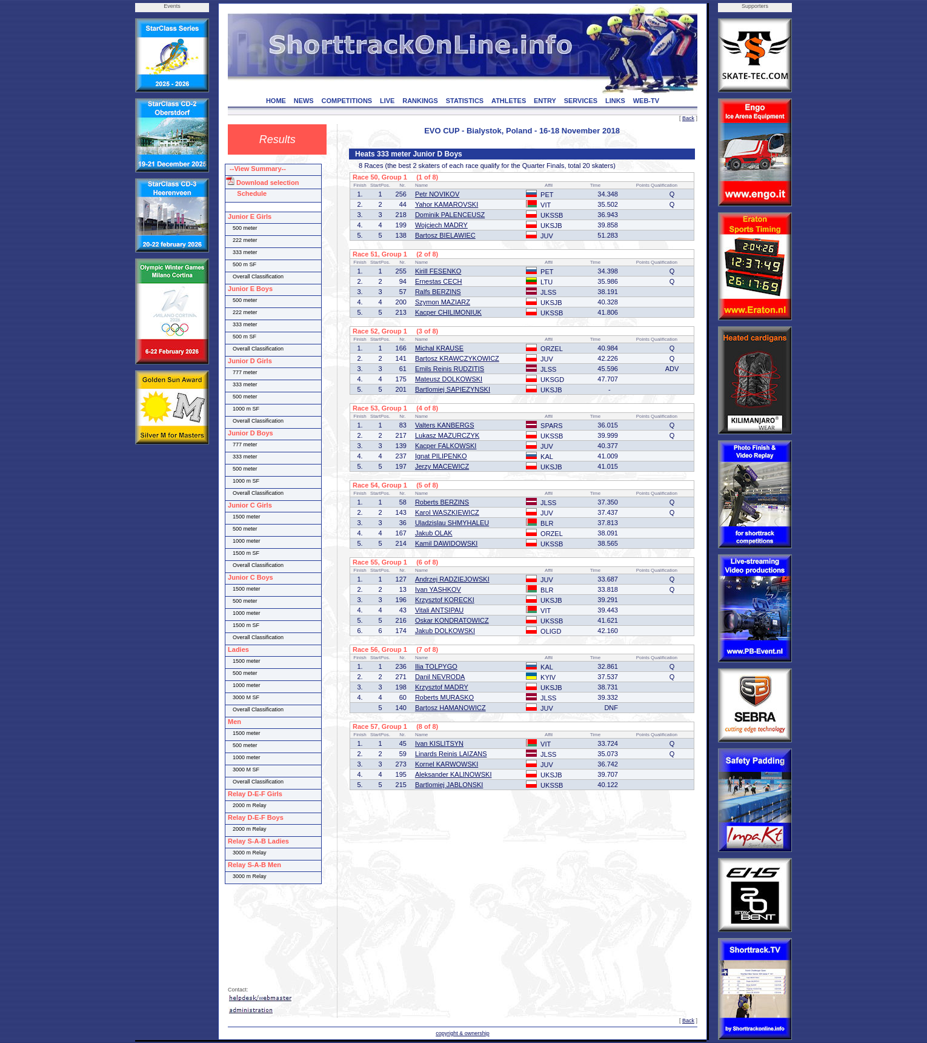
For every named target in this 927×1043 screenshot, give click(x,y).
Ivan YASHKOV (438, 589)
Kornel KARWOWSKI (446, 764)
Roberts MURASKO (444, 697)
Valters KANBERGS (444, 425)
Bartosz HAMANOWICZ (450, 707)
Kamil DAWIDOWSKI (446, 543)
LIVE (387, 100)
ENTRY (545, 100)
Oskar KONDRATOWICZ (452, 620)
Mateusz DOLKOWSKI (448, 379)
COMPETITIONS (346, 100)
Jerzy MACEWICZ (442, 466)
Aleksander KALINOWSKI (453, 774)
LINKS (615, 100)
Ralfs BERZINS (438, 291)
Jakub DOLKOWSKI (445, 630)
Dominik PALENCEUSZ (450, 214)
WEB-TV (646, 100)
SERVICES (580, 100)
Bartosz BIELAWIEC (445, 235)
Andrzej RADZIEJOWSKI (452, 579)
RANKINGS (420, 100)
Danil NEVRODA (440, 676)
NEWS (304, 100)
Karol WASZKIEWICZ (447, 512)
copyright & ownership (463, 1033)
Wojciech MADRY (441, 225)
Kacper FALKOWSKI (445, 445)
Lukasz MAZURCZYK (447, 435)
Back (688, 118)
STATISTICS (465, 100)
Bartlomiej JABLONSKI (449, 784)
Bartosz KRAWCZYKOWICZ (457, 358)
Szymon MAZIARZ (442, 302)
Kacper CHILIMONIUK (448, 312)
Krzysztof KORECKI (444, 599)
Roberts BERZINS (442, 502)
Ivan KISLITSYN (439, 743)
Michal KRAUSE (439, 348)
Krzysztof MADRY (441, 687)
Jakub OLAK (434, 533)
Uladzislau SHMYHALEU (452, 522)
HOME (276, 100)
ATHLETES (508, 100)
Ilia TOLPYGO (436, 666)
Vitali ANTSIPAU (439, 610)
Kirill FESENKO (438, 271)
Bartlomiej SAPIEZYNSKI (452, 389)
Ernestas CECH (438, 281)
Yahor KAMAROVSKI (446, 204)
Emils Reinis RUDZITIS (449, 368)
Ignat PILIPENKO (441, 456)
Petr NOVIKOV (437, 194)
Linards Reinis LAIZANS (451, 753)
